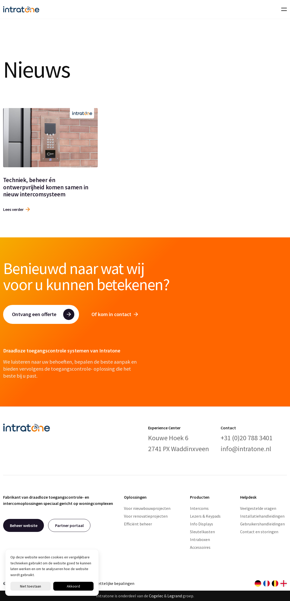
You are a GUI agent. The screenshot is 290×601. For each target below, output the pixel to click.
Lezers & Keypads (205, 516)
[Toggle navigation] (282, 9)
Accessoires (200, 547)
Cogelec (156, 595)
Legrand (174, 595)
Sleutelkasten (202, 531)
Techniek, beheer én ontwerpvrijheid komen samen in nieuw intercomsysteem (45, 187)
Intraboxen (200, 539)
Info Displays (201, 523)
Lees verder (16, 209)
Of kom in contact (114, 314)
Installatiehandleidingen (262, 516)
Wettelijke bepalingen (114, 583)
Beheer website (23, 525)
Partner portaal (69, 525)
